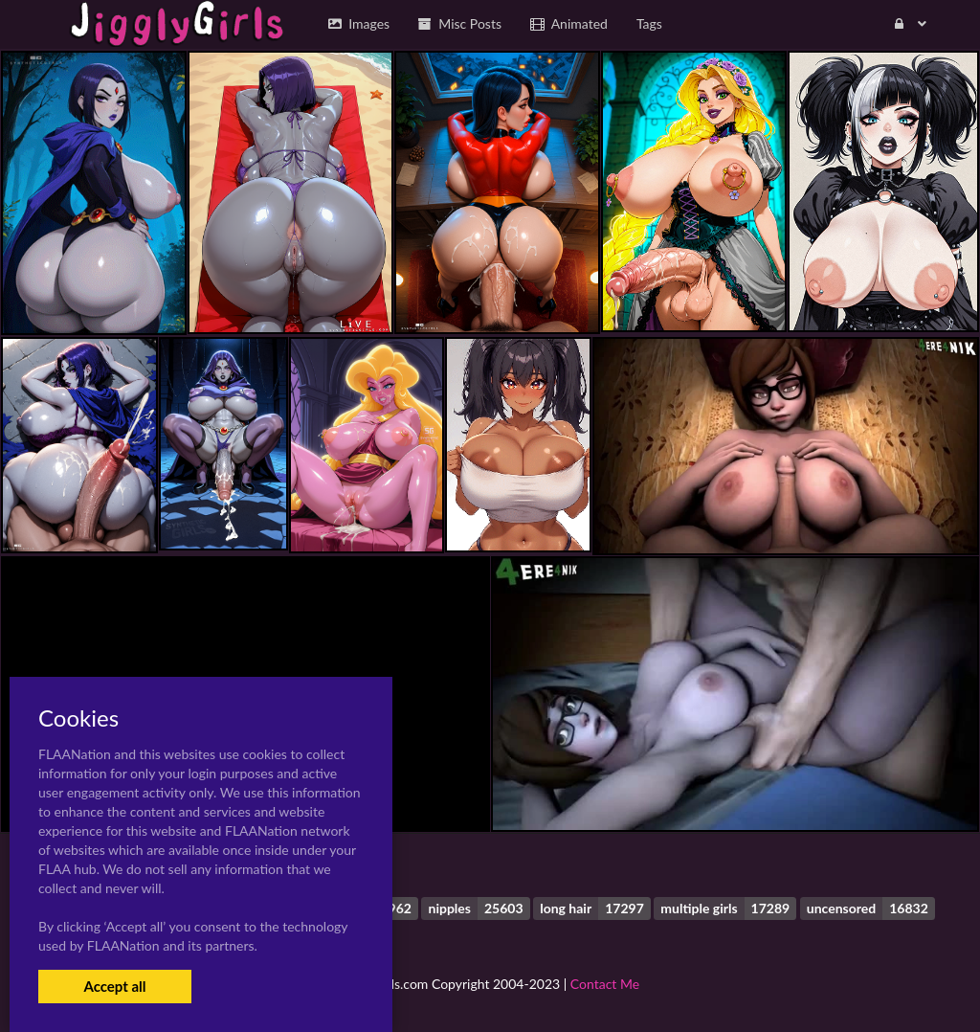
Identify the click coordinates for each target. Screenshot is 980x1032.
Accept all (114, 986)
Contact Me (604, 984)
